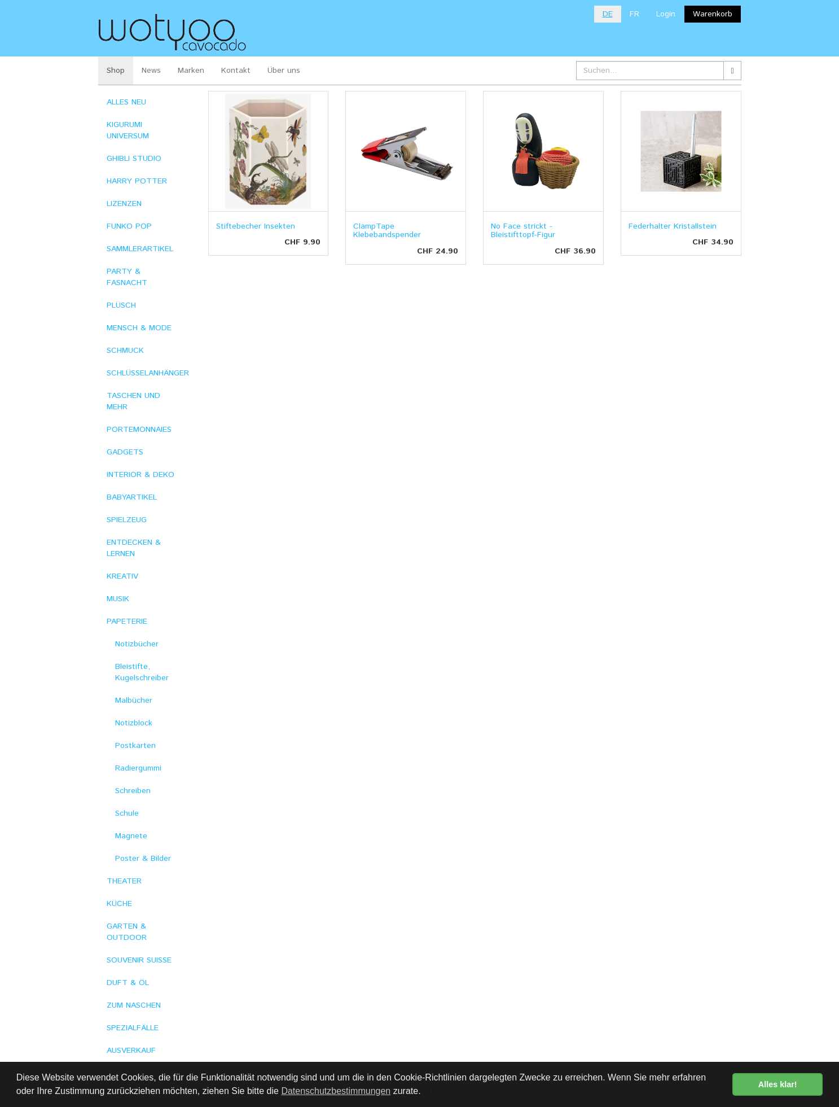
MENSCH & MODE (139, 328)
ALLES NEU (126, 102)
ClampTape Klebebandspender (387, 230)
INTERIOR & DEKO (140, 474)
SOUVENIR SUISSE (139, 960)
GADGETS (125, 452)
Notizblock (133, 723)
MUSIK (118, 599)
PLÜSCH (121, 305)
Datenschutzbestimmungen (335, 1091)
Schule (127, 813)
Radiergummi (138, 768)
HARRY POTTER (137, 181)
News (151, 70)
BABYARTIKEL (132, 497)
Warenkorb (712, 14)
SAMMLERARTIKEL (140, 249)
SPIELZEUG (127, 520)
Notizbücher (137, 644)
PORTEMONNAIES (139, 429)
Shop (116, 70)
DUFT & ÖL (128, 982)
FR (634, 14)
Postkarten (135, 745)
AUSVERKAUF (131, 1050)
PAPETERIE (127, 621)
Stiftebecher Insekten (255, 226)
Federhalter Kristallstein (673, 226)
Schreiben (133, 791)
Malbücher (133, 700)
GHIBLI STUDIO (134, 158)
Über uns (283, 70)
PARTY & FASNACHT (127, 277)
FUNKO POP (129, 226)
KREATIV (122, 576)
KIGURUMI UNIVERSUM (128, 130)
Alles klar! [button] (777, 1084)
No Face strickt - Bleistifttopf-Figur (523, 230)
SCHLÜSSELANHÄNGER (148, 373)
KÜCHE (119, 903)
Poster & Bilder (143, 858)
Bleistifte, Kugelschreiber (142, 672)
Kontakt (236, 70)
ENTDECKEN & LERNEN (134, 548)
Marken (191, 70)
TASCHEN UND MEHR (133, 401)
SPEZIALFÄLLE (133, 1028)
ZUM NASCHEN (134, 1005)
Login (665, 14)
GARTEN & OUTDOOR (127, 932)
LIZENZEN (124, 203)
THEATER (124, 881)
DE (608, 14)
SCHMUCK (125, 350)
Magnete (131, 836)
